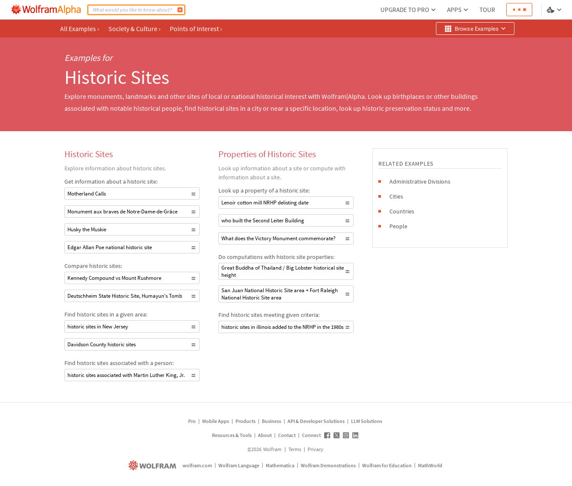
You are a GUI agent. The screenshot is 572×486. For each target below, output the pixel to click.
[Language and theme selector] (555, 9)
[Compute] (180, 10)
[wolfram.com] (153, 465)
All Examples (79, 28)
